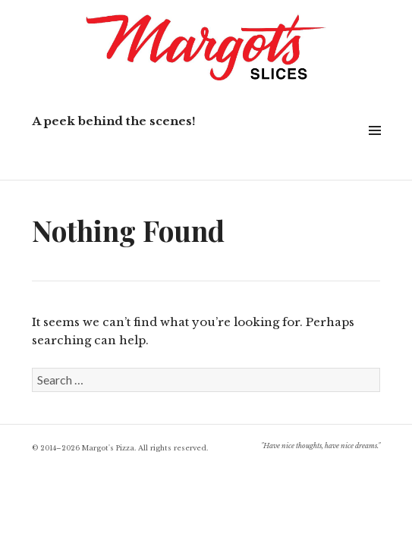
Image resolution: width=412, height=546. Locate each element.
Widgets (374, 147)
